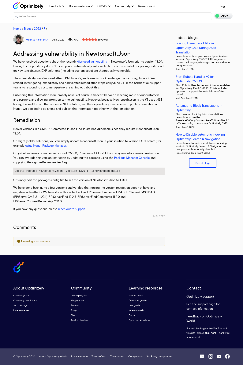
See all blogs (203, 163)
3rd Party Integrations (159, 356)
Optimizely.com (21, 295)
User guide (134, 305)
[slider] (89, 39)
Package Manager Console (132, 158)
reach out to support (71, 209)
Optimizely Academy (139, 320)
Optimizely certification (25, 300)
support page (206, 304)
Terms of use (99, 356)
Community (124, 6)
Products (56, 6)
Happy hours (77, 300)
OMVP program (79, 295)
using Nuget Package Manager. (46, 145)
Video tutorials (136, 310)
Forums (75, 305)
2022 (37, 28)
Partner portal (136, 295)
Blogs (27, 28)
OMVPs (103, 6)
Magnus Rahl (33, 39)
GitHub (132, 315)
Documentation (81, 6)
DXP (45, 39)
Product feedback (80, 320)
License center (21, 310)
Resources (146, 6)
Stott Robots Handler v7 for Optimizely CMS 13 (195, 78)
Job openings (20, 305)
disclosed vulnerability (92, 61)
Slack (74, 315)
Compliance (135, 356)
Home (17, 28)
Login (223, 6)
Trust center (117, 356)
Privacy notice (79, 356)
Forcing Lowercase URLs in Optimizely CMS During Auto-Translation (196, 47)
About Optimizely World (53, 356)
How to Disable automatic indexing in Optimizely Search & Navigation (202, 136)
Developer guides (138, 300)
